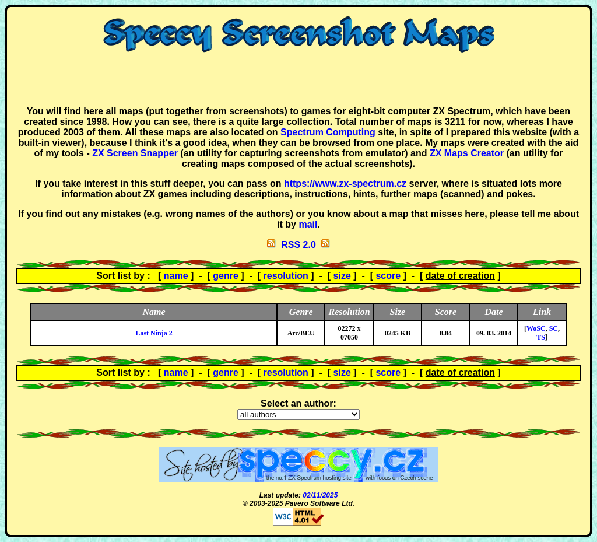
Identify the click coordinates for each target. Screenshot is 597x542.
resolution (286, 276)
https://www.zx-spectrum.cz (345, 183)
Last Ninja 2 (153, 333)
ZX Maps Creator (467, 153)
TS (540, 337)
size (342, 276)
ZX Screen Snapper (135, 153)
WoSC (536, 328)
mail (307, 224)
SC (553, 328)
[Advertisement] (298, 79)
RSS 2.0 (298, 245)
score (388, 276)
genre (225, 276)
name (176, 276)
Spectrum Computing (327, 132)
